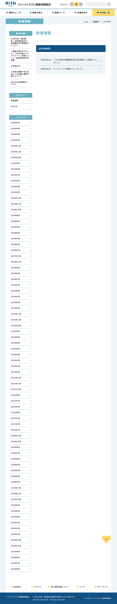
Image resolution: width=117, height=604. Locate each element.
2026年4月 (15, 128)
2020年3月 (15, 476)
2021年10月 (16, 389)
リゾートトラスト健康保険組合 (28, 4)
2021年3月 (15, 418)
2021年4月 (15, 412)
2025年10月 (16, 157)
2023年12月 (16, 256)
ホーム (86, 21)
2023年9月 (15, 267)
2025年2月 (15, 192)
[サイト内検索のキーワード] (96, 4)
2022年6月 (15, 343)
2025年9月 (15, 163)
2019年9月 (15, 505)
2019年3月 (15, 522)
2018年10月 (16, 546)
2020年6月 (15, 459)
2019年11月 (16, 493)
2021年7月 (15, 401)
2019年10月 (16, 499)
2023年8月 (15, 273)
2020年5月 (15, 464)
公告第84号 (15, 66)
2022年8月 (15, 337)
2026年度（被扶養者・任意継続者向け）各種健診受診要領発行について (20, 42)
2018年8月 (15, 557)
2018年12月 (16, 540)
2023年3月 (15, 296)
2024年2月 (15, 244)
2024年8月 (15, 221)
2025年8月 (15, 169)
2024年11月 (16, 204)
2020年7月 (15, 453)
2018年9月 (15, 551)
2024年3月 (15, 238)
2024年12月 (16, 198)
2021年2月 (15, 424)
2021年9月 (15, 395)
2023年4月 (15, 291)
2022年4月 (15, 354)
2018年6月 (15, 569)
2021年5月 (15, 406)
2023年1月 (15, 308)
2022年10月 (16, 325)
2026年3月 (15, 134)
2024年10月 (16, 209)
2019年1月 (15, 534)
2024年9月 (15, 215)
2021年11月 (16, 383)
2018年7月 (15, 563)
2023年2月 (15, 302)
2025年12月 (16, 146)
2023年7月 (15, 279)
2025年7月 (15, 175)
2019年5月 (15, 511)
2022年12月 (16, 314)
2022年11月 (16, 319)
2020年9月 (15, 447)
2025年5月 (15, 180)
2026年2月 (15, 140)
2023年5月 (15, 285)
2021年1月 (15, 430)
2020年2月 (15, 482)
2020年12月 (16, 435)
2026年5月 (15, 122)
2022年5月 (15, 349)
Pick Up (14, 106)
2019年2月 (15, 528)
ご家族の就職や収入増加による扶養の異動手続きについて (20, 73)
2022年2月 (15, 366)
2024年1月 (15, 250)
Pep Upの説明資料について (19, 83)
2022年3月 (15, 360)
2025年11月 (16, 151)
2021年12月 (16, 377)
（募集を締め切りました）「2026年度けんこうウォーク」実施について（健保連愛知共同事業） (20, 55)
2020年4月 (15, 470)
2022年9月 (15, 331)
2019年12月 (16, 488)
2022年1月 (15, 372)
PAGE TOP (106, 539)
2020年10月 (16, 441)
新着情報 (96, 21)
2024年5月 (15, 227)
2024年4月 (15, 233)
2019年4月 (15, 517)
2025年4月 (15, 186)
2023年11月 (16, 262)
